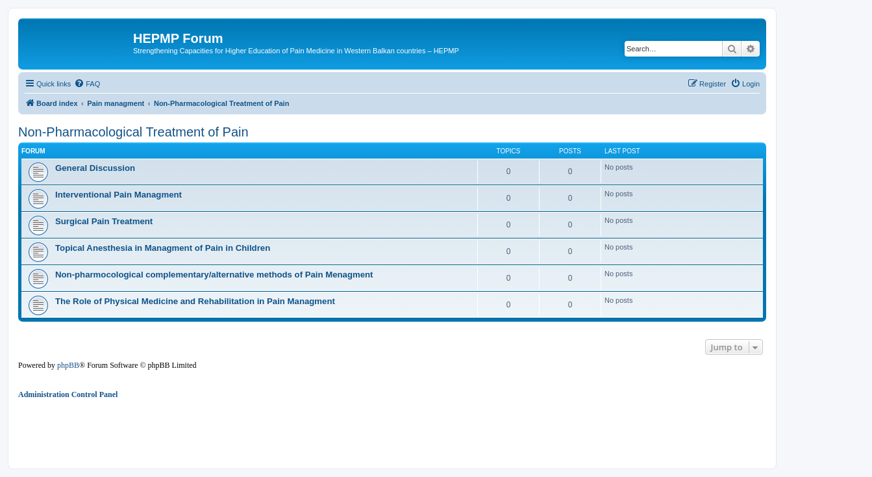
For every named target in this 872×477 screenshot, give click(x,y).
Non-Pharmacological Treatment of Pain (133, 132)
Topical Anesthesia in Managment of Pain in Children (162, 248)
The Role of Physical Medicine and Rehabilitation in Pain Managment (195, 301)
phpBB (68, 365)
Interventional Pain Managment (118, 195)
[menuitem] (87, 84)
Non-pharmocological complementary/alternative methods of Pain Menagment (214, 274)
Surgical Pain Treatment (104, 221)
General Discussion (95, 168)
